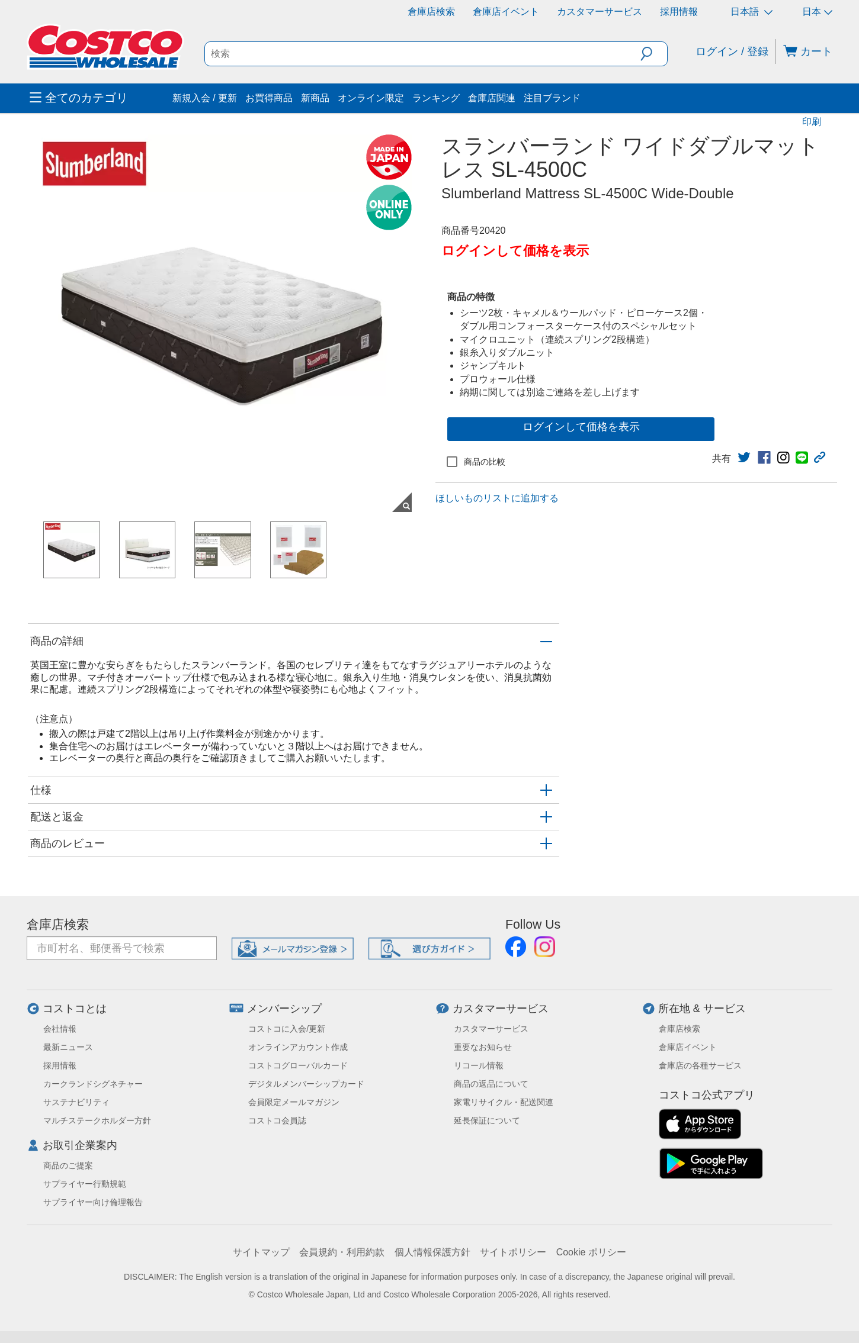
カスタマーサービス (599, 12)
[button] (653, 54)
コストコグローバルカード (298, 1065)
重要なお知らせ (483, 1047)
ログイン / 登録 (731, 51)
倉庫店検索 (431, 12)
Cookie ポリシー (591, 1252)
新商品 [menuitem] (315, 98)
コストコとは (75, 1009)
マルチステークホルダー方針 (97, 1120)
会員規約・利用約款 (341, 1252)
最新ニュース (68, 1047)
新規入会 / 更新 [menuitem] (204, 98)
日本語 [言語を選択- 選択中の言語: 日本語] (751, 12)
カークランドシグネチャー (93, 1083)
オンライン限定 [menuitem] (371, 98)
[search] (423, 54)
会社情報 (59, 1028)
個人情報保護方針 (432, 1252)
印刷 (811, 122)
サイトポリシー (513, 1252)
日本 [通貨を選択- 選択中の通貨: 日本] (817, 12)
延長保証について (487, 1120)
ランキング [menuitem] (436, 98)
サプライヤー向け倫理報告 (93, 1202)
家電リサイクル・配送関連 (503, 1102)
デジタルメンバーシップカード (306, 1083)
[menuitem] (99, 98)
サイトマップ (261, 1252)
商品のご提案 (68, 1165)
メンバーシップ (284, 1009)
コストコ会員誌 (277, 1120)
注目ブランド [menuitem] (552, 98)
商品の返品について (491, 1083)
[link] (744, 457)
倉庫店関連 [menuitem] (491, 98)
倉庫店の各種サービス (700, 1065)
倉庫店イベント (506, 12)
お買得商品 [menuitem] (269, 98)
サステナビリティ (76, 1102)
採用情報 (679, 12)
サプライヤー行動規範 (84, 1184)
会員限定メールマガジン (293, 1102)
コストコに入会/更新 (286, 1028)
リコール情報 (479, 1065)
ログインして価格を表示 (581, 427)
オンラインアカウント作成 (298, 1047)
